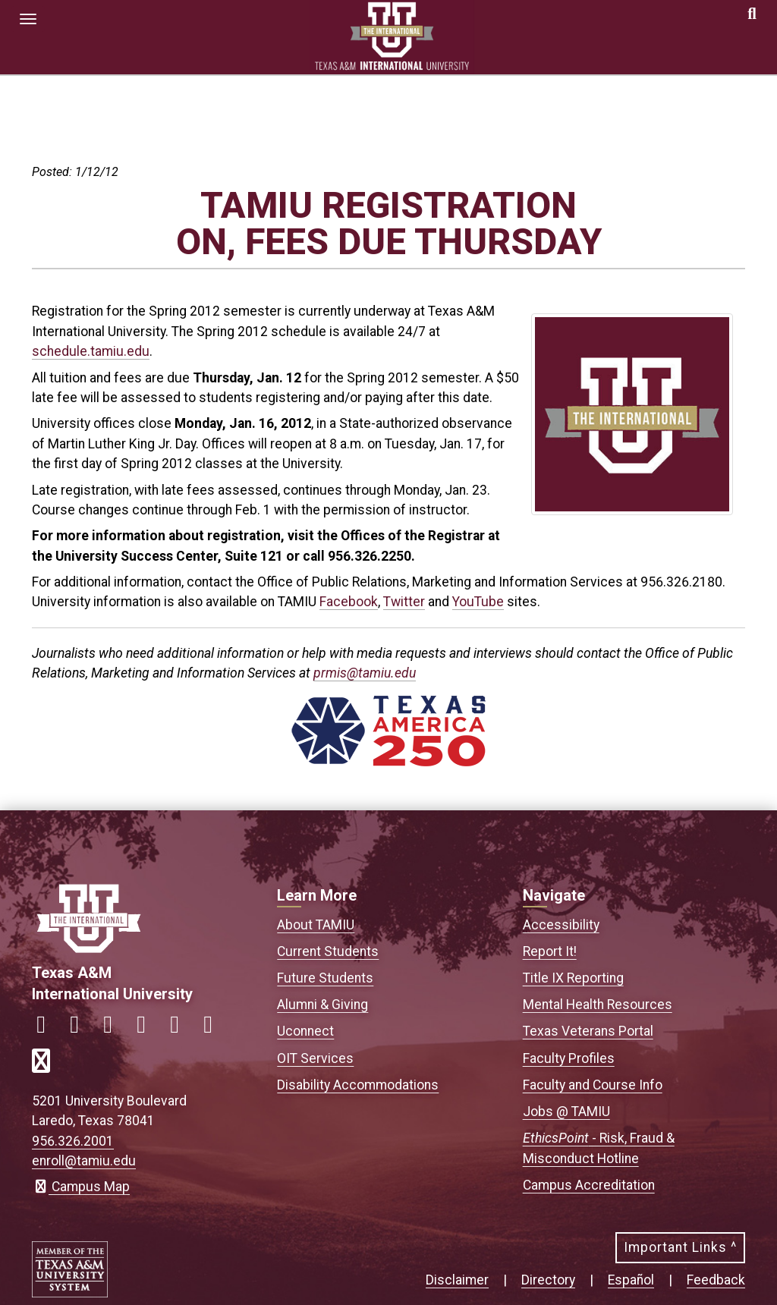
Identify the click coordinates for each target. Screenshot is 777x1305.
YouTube (478, 601)
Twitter (404, 601)
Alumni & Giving (322, 1004)
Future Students (325, 978)
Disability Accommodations (358, 1085)
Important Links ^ (680, 1247)
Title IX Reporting (573, 978)
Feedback (716, 1280)
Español (631, 1280)
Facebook (348, 601)
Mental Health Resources (597, 1004)
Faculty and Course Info (592, 1085)
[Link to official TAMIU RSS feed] (47, 1065)
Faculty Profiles (569, 1058)
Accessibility (561, 924)
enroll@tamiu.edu (84, 1160)
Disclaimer (457, 1280)
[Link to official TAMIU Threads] (214, 1028)
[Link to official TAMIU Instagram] (80, 1028)
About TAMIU (315, 924)
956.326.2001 (73, 1141)
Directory (548, 1280)
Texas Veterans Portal (588, 1031)
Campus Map (81, 1186)
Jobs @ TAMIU (566, 1111)
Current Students (328, 951)
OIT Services (315, 1058)
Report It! (550, 951)
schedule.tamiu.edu (90, 351)
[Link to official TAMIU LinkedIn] (147, 1028)
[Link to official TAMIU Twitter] (114, 1028)
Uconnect (305, 1031)
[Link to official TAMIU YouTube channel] (180, 1028)
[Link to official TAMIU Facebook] (47, 1028)
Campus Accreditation (589, 1185)
